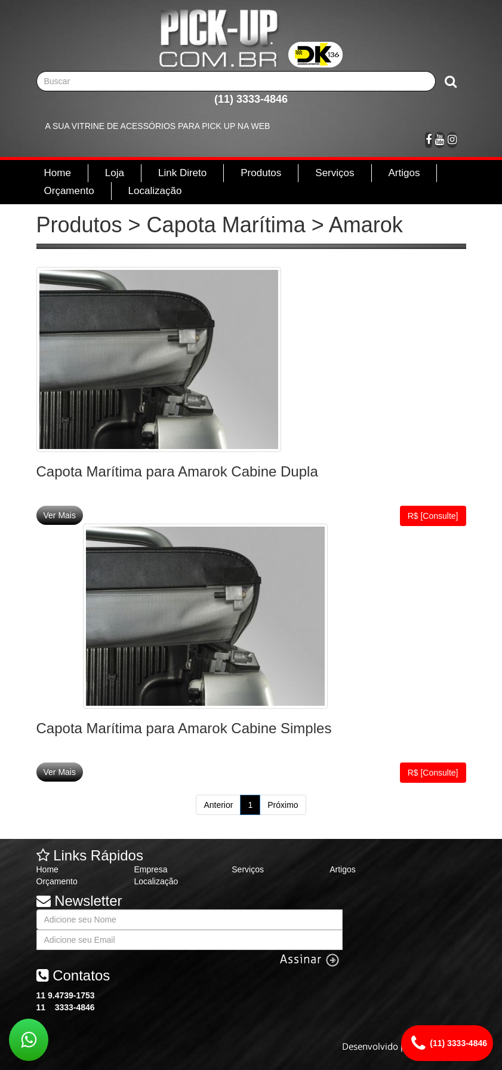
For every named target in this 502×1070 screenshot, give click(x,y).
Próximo (282, 805)
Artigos (404, 173)
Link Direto (182, 173)
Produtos (261, 173)
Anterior (218, 805)
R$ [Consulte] (433, 516)
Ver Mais (60, 515)
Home (57, 173)
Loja (114, 173)
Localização (155, 190)
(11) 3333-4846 (251, 99)
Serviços (334, 173)
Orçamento (69, 190)
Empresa (150, 869)
